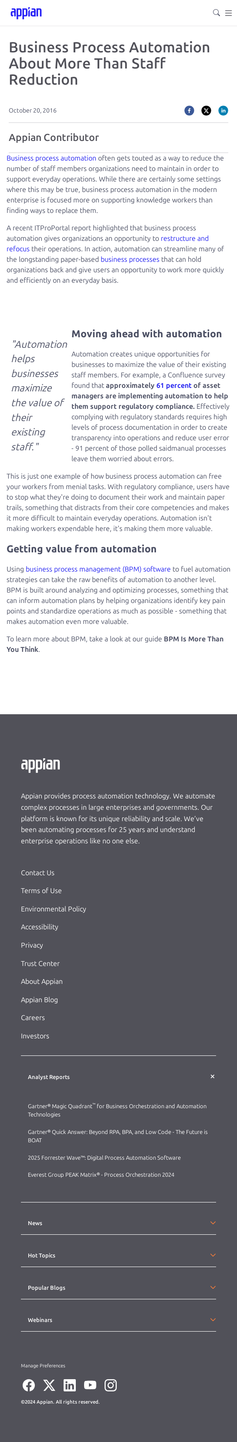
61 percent (174, 385)
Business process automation (51, 158)
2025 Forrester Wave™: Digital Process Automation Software (104, 1157)
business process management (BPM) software (98, 569)
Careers (33, 1018)
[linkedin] (223, 110)
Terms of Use (41, 891)
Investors (35, 1036)
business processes (130, 259)
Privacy (32, 945)
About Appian (42, 981)
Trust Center (40, 963)
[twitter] (206, 110)
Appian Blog (39, 1000)
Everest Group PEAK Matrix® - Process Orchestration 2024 (101, 1174)
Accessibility (39, 927)
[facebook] (189, 110)
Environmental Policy (53, 909)
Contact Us (37, 873)
